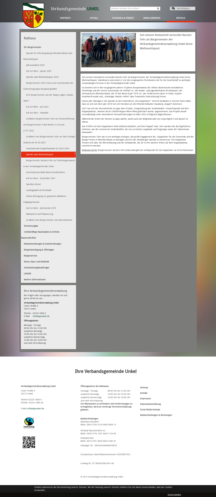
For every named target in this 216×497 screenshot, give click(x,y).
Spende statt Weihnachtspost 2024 (42, 77)
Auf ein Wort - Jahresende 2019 (41, 208)
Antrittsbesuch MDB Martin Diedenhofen (45, 172)
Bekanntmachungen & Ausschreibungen (42, 244)
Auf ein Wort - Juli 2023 (37, 107)
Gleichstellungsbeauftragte (36, 267)
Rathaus (180, 18)
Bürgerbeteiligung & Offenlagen (39, 250)
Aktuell (94, 18)
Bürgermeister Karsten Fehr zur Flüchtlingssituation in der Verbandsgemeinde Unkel (49, 163)
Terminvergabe (31, 226)
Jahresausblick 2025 (35, 65)
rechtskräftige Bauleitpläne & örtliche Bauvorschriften (40, 235)
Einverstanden (174, 494)
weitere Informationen (35, 279)
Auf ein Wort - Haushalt (37, 113)
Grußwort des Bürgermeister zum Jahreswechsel (49, 220)
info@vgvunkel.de (41, 316)
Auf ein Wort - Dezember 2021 (40, 178)
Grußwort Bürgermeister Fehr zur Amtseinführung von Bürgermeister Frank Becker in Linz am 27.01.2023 (48, 125)
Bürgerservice (30, 256)
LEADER (27, 273)
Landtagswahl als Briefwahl (38, 190)
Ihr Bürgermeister (32, 47)
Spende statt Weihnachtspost (39, 154)
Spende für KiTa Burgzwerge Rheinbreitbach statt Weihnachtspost (47, 56)
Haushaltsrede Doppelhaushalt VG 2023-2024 (47, 148)
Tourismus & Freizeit (123, 18)
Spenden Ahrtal (33, 184)
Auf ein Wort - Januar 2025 (38, 71)
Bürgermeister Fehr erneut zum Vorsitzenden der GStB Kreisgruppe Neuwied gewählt (48, 86)
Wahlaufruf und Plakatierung (39, 214)
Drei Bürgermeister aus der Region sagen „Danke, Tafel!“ (48, 98)
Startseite (65, 18)
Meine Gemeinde (151, 18)
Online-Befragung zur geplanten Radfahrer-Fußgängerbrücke (45, 199)
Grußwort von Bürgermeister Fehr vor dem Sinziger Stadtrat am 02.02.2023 (49, 139)
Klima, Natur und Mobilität (36, 261)
